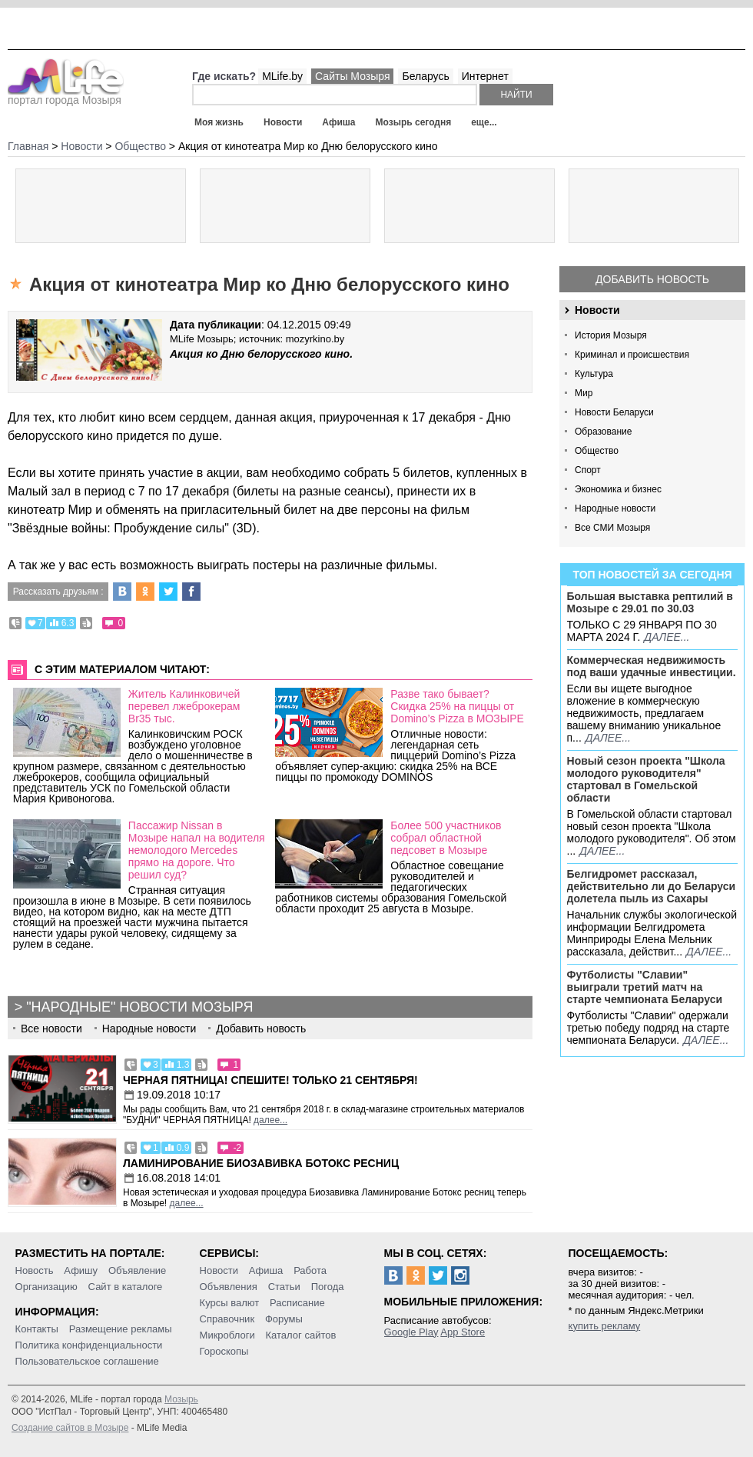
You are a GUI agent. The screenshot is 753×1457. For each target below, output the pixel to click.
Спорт (588, 470)
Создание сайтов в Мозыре (70, 1427)
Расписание (297, 1303)
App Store (462, 1332)
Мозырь (181, 1399)
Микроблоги (227, 1335)
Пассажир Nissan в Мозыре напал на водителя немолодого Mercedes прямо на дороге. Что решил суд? (196, 850)
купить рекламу (605, 1326)
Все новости (51, 1028)
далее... (666, 637)
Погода (327, 1286)
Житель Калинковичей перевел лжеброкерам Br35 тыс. (184, 706)
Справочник (227, 1319)
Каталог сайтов (301, 1335)
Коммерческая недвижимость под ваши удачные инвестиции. (651, 666)
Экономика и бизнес (618, 489)
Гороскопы (224, 1351)
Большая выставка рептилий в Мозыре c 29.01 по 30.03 (650, 602)
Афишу (81, 1270)
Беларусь (425, 76)
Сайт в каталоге (125, 1286)
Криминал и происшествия (632, 354)
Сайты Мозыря (352, 76)
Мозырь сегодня (414, 122)
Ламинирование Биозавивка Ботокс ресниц (261, 1163)
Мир (583, 393)
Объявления (228, 1286)
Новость (34, 1270)
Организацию (46, 1286)
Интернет (485, 76)
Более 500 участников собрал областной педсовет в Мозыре (445, 837)
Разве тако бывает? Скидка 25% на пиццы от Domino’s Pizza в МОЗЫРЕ (457, 706)
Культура (594, 373)
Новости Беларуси (614, 412)
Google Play (411, 1332)
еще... (483, 122)
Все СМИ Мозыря (612, 527)
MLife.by (282, 76)
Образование (603, 431)
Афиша (338, 122)
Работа (310, 1270)
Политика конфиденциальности (89, 1345)
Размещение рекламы (120, 1329)
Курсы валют (230, 1303)
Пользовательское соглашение (87, 1361)
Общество (597, 450)
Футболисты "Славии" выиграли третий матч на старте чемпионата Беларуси (645, 987)
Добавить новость (652, 279)
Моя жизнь (219, 122)
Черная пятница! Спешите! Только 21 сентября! (270, 1080)
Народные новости (615, 508)
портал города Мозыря (66, 95)
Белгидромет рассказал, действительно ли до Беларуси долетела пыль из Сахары (651, 886)
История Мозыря (611, 335)
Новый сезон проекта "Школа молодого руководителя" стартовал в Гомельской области (646, 779)
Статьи (284, 1286)
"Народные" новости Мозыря (139, 1007)
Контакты (36, 1329)
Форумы (284, 1319)
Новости (283, 122)
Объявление (137, 1270)
